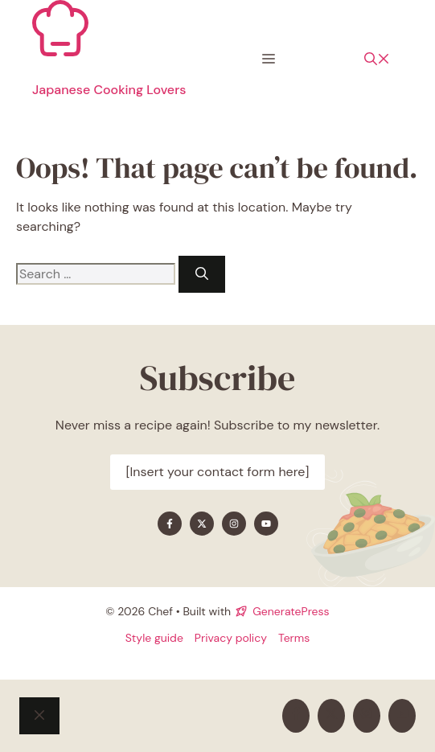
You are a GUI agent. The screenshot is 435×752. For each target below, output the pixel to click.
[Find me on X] (202, 524)
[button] (377, 59)
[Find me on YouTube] (266, 524)
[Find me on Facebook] (170, 524)
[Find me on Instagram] (234, 524)
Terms (294, 638)
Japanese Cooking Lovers (109, 89)
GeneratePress (290, 611)
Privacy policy (231, 638)
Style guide (154, 638)
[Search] (202, 274)
